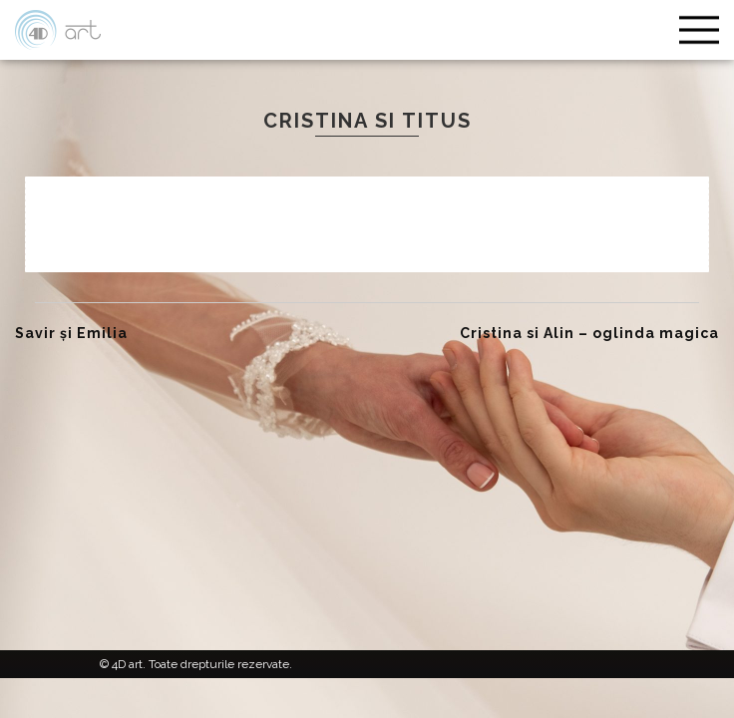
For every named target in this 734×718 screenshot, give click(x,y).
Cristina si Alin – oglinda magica (589, 333)
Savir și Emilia (71, 333)
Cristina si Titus (367, 121)
